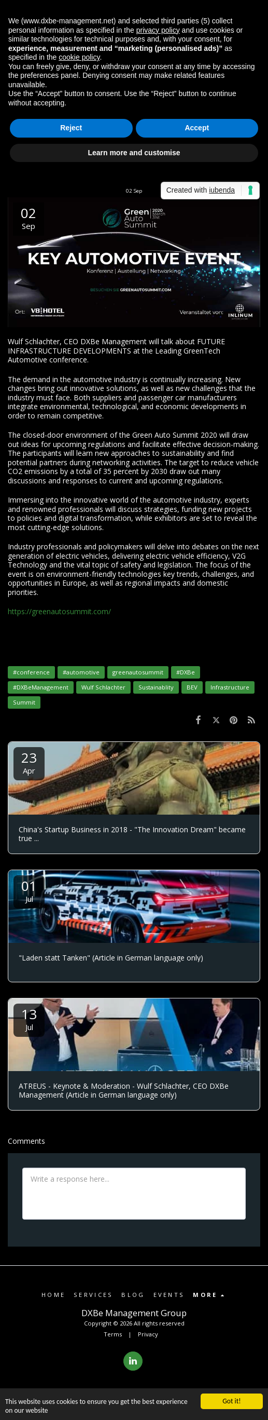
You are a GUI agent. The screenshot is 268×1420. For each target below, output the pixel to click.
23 (29, 762)
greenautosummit (137, 672)
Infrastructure (229, 687)
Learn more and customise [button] (134, 152)
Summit (24, 702)
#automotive (81, 672)
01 (29, 890)
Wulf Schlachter (103, 687)
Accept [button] (197, 128)
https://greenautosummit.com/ (59, 611)
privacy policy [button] (158, 30)
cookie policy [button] (79, 57)
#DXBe (185, 672)
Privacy (148, 1334)
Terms (113, 1334)
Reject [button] (71, 128)
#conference (31, 672)
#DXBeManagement (40, 687)
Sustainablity (156, 687)
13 (29, 1018)
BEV (192, 687)
